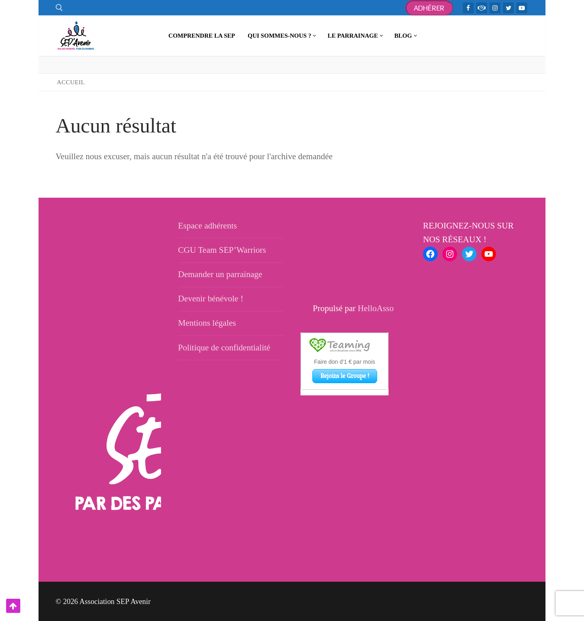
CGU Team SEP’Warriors (222, 250)
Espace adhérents (207, 225)
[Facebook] (468, 7)
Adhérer (429, 8)
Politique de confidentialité (224, 347)
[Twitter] (508, 7)
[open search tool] (59, 7)
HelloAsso (376, 308)
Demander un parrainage (220, 274)
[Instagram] (495, 7)
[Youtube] (521, 7)
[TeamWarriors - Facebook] (481, 7)
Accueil (71, 82)
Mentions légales (207, 323)
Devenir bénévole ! (210, 298)
